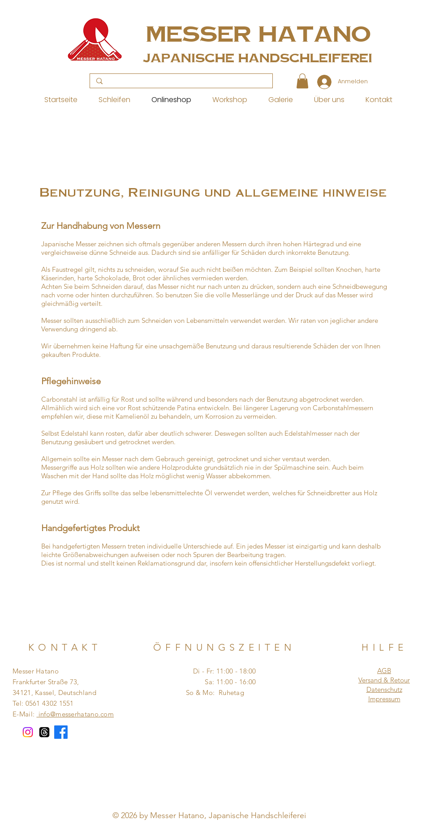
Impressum (384, 699)
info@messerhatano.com (75, 714)
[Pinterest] (216, 825)
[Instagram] (27, 732)
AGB (384, 670)
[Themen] (44, 732)
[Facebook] (61, 732)
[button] (302, 80)
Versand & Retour (384, 680)
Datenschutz (384, 689)
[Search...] (181, 81)
